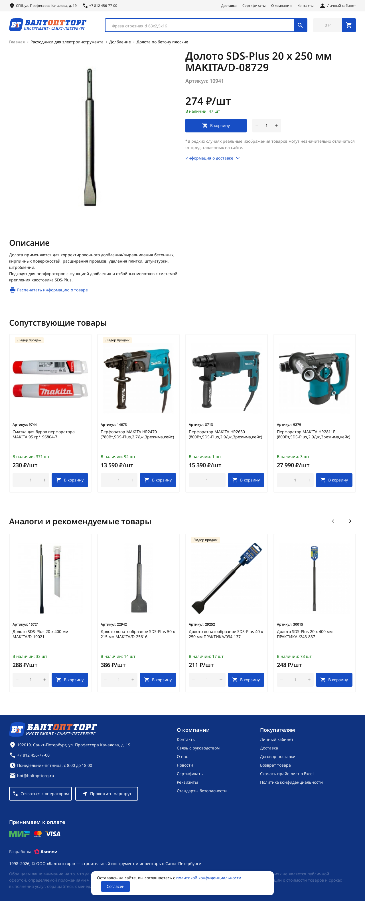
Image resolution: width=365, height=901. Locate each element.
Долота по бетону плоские (162, 42)
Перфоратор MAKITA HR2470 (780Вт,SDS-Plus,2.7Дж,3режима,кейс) (137, 434)
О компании (281, 5)
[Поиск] (300, 25)
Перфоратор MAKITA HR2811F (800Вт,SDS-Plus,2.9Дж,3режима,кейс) (313, 434)
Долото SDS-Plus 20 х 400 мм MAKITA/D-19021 (40, 634)
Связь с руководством (198, 748)
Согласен (116, 886)
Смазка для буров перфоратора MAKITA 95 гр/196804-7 (44, 434)
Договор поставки (277, 756)
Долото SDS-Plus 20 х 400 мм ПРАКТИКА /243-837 (304, 634)
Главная (17, 42)
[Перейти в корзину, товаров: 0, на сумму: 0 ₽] (334, 25)
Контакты (305, 5)
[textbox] (202, 26)
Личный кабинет (276, 739)
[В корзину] (70, 480)
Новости (185, 765)
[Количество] (266, 125)
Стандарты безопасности (202, 790)
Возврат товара (275, 765)
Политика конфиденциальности (291, 782)
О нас (182, 756)
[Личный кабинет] (337, 5)
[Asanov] (45, 851)
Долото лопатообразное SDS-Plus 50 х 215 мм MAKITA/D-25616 (138, 634)
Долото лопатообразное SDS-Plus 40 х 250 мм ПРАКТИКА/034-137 (226, 634)
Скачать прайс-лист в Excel (287, 773)
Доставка (229, 5)
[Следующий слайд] (350, 521)
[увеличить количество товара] (276, 125)
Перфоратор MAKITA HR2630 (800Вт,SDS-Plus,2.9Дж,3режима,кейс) (225, 434)
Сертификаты (253, 5)
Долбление (120, 42)
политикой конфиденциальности (208, 877)
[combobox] (206, 25)
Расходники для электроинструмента (67, 42)
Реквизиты (187, 782)
